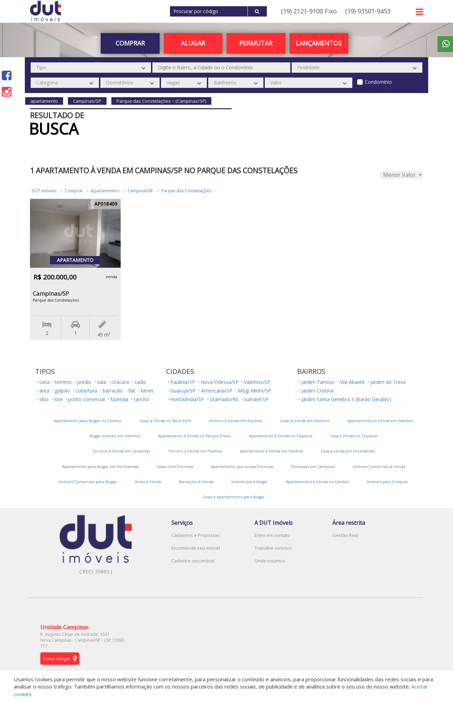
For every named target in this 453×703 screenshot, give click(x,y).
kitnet (147, 390)
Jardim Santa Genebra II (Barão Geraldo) (346, 399)
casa (44, 382)
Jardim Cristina (317, 390)
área (44, 390)
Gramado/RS (224, 399)
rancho (141, 399)
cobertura (86, 390)
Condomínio (378, 82)
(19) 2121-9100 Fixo (309, 11)
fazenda (119, 399)
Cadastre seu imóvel (192, 561)
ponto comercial (86, 399)
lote (58, 399)
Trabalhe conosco (273, 548)
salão (140, 382)
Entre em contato (272, 535)
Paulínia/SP (182, 382)
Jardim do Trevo (388, 382)
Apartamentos (105, 191)
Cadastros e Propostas (195, 535)
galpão (62, 390)
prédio (84, 382)
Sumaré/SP (256, 399)
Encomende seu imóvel (195, 548)
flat (131, 390)
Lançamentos (319, 43)
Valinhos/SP (257, 382)
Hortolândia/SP (187, 399)
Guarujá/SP (182, 390)
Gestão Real (345, 535)
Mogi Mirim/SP (254, 390)
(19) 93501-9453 (368, 11)
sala (101, 382)
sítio (44, 399)
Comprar (130, 43)
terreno (63, 382)
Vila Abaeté (352, 382)
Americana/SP (216, 390)
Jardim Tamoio (317, 382)
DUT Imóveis (44, 191)
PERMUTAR (255, 43)
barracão (113, 390)
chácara (120, 382)
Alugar (193, 43)
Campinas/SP (140, 191)
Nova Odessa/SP (220, 382)
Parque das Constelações (186, 191)
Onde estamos (269, 561)
